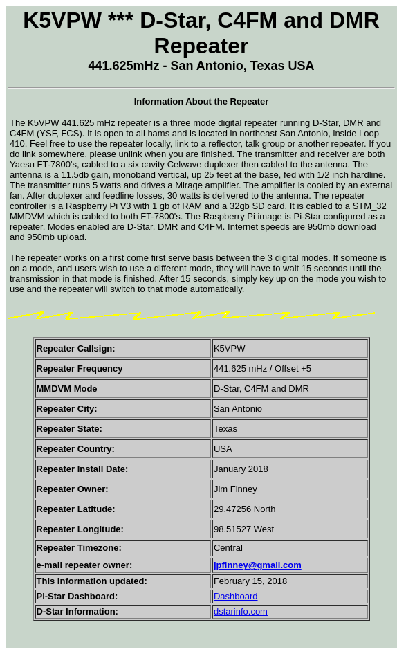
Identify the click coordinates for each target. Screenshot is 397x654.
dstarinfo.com (241, 611)
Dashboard (236, 596)
